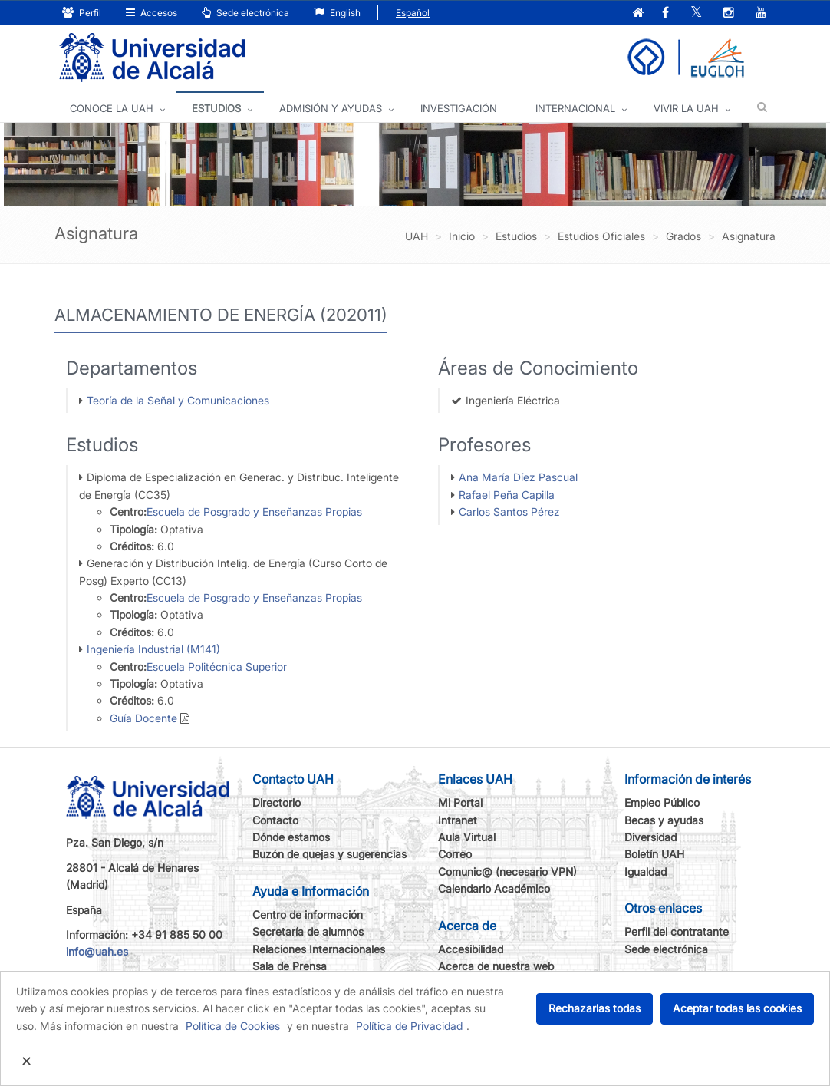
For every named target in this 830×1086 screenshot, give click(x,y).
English (337, 12)
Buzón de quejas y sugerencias (329, 853)
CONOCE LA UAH (111, 108)
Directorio (276, 802)
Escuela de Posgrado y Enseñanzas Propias (254, 511)
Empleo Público (662, 802)
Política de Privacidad (409, 1025)
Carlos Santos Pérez (509, 511)
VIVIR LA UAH (686, 108)
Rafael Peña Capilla (507, 494)
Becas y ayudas (663, 820)
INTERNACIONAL (575, 108)
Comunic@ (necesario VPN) (507, 871)
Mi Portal (460, 802)
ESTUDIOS (216, 108)
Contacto (275, 820)
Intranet (457, 820)
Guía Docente (143, 718)
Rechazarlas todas (594, 1008)
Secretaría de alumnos (308, 931)
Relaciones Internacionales (318, 949)
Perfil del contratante (676, 931)
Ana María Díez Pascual (518, 477)
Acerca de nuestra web (496, 965)
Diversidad (650, 836)
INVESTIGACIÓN (458, 108)
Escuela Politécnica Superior (217, 666)
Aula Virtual (467, 836)
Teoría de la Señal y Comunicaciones (178, 400)
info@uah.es (97, 951)
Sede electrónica (245, 12)
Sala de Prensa (289, 965)
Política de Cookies (233, 1025)
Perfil (81, 12)
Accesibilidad (470, 949)
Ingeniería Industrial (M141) (153, 648)
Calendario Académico (494, 888)
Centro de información (307, 914)
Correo (455, 853)
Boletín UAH (654, 853)
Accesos (151, 12)
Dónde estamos (291, 836)
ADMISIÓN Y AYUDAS (330, 108)
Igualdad (645, 871)
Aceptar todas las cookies (737, 1008)
